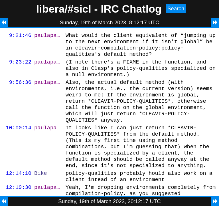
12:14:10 (18, 191)
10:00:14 (18, 140)
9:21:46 (20, 35)
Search (175, 8)
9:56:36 (20, 88)
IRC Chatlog (131, 9)
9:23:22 (20, 66)
